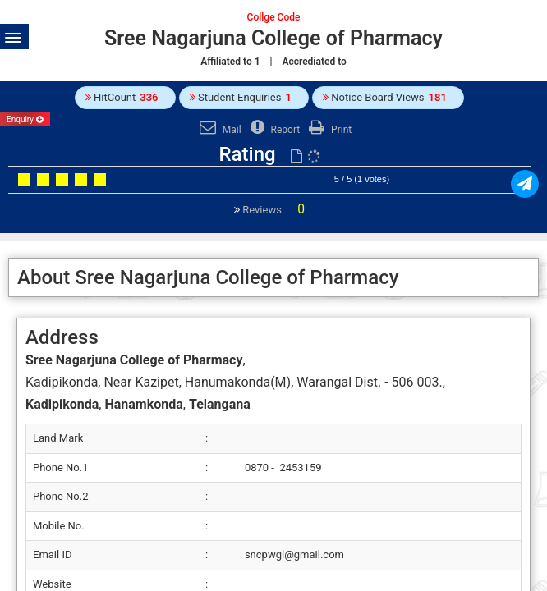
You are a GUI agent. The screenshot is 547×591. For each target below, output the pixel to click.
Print (328, 129)
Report (273, 129)
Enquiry (25, 119)
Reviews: (272, 210)
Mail (218, 129)
